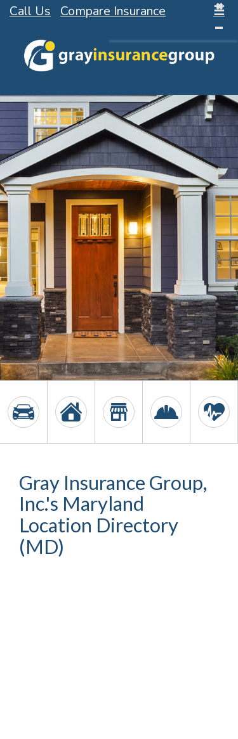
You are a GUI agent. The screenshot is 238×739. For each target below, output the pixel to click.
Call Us (30, 11)
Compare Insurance (113, 11)
